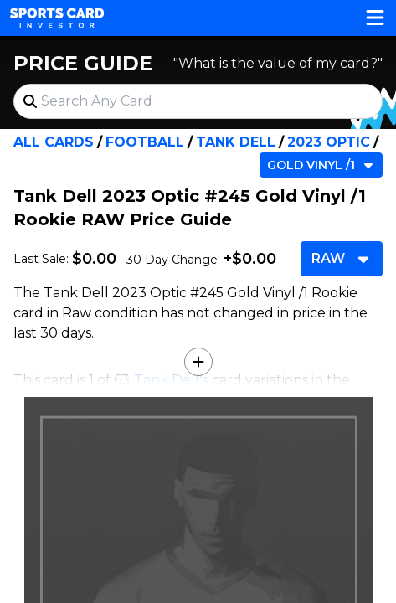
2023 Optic (328, 142)
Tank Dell (235, 142)
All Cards (53, 142)
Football (144, 142)
